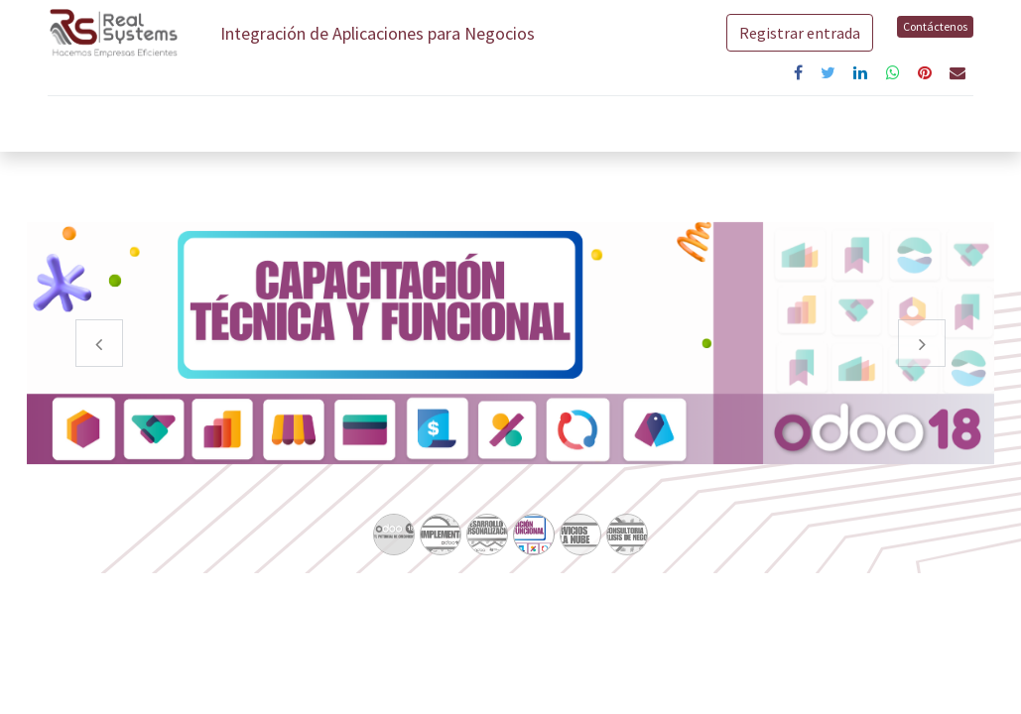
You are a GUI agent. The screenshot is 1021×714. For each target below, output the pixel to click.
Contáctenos (933, 26)
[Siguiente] (921, 374)
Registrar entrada (797, 33)
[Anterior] (99, 374)
